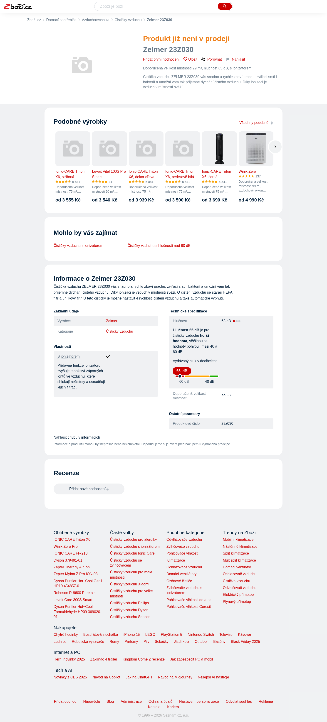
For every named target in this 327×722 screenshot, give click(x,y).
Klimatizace (175, 560)
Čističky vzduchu (128, 20)
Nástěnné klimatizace (240, 546)
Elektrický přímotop (238, 595)
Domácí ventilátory (181, 574)
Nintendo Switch (201, 634)
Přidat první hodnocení (161, 59)
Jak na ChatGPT (139, 677)
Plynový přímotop (237, 602)
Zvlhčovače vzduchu (182, 546)
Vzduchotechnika (95, 20)
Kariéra (173, 707)
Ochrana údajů (160, 701)
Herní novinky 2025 (69, 659)
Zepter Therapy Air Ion (72, 567)
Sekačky (161, 641)
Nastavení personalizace (199, 701)
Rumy (114, 641)
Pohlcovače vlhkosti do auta (188, 600)
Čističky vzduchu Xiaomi (129, 584)
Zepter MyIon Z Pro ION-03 (76, 574)
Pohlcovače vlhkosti (182, 553)
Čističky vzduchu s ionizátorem (78, 246)
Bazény (219, 641)
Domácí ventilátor (237, 567)
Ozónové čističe (179, 581)
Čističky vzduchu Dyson (129, 610)
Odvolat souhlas (239, 701)
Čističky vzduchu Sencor (129, 617)
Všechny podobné (256, 123)
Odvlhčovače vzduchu (184, 539)
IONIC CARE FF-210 (70, 553)
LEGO (150, 634)
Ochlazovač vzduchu (239, 574)
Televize (226, 634)
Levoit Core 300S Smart (73, 600)
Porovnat (211, 59)
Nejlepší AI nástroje (213, 677)
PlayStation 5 (171, 634)
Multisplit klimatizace (239, 560)
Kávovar (244, 634)
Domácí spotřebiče (61, 20)
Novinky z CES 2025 (70, 677)
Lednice (60, 641)
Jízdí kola (181, 641)
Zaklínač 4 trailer (103, 659)
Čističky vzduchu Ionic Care (132, 553)
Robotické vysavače (88, 641)
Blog (110, 701)
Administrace (131, 701)
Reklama (266, 701)
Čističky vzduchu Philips (129, 603)
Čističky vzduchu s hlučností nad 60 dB (158, 246)
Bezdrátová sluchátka (100, 634)
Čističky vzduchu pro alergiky (133, 539)
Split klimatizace (236, 553)
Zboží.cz (34, 20)
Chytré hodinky (66, 634)
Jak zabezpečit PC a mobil (191, 659)
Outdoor (201, 641)
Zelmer (111, 321)
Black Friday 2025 (245, 641)
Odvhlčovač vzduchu (239, 588)
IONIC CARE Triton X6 (72, 539)
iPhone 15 (132, 634)
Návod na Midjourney (175, 677)
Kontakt (154, 707)
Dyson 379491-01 (68, 560)
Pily (146, 641)
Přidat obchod (65, 701)
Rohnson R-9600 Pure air (74, 593)
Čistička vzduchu (236, 581)
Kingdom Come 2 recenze (144, 659)
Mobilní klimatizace (238, 539)
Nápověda (91, 701)
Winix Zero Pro (66, 546)
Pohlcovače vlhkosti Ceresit (188, 607)
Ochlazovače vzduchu (184, 567)
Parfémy (131, 641)
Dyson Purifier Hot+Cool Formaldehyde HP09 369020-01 (77, 612)
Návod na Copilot (106, 677)
